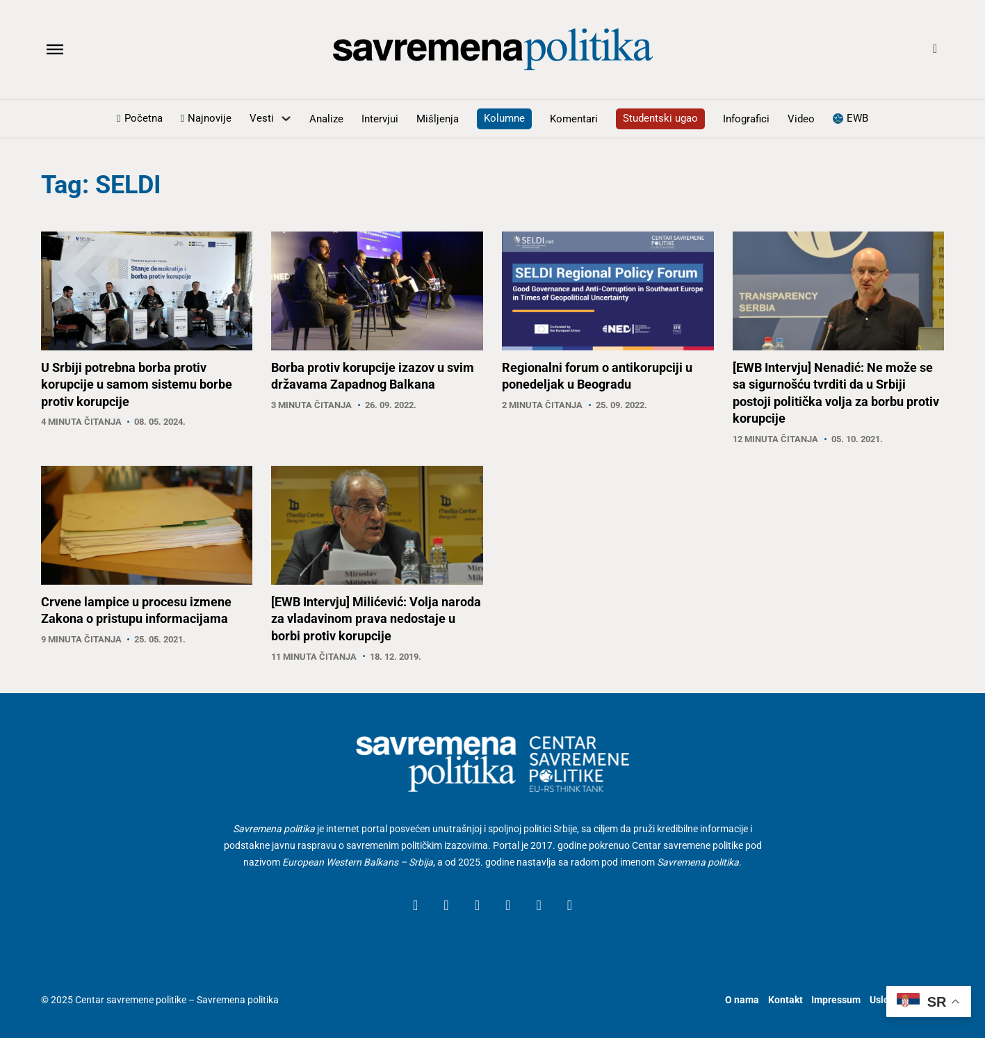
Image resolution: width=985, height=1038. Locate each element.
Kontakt (785, 999)
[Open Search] (935, 49)
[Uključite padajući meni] (286, 118)
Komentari (574, 119)
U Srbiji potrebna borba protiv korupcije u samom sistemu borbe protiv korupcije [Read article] (136, 385)
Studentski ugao (660, 118)
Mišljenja (437, 119)
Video (801, 119)
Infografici (746, 119)
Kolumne (504, 118)
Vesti (262, 118)
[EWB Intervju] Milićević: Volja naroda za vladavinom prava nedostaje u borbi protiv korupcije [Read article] (376, 619)
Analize (326, 119)
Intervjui (379, 119)
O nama (742, 999)
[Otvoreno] (55, 49)
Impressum (836, 999)
